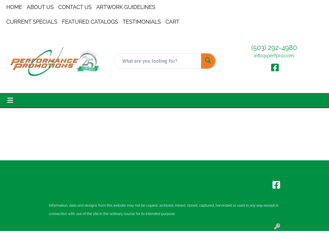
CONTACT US (74, 7)
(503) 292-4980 (274, 48)
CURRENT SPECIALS (31, 22)
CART (172, 22)
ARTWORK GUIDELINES (126, 7)
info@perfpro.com (274, 55)
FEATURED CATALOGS (90, 22)
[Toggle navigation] (10, 100)
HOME (14, 7)
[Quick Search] (157, 61)
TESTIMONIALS (142, 22)
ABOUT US (40, 7)
